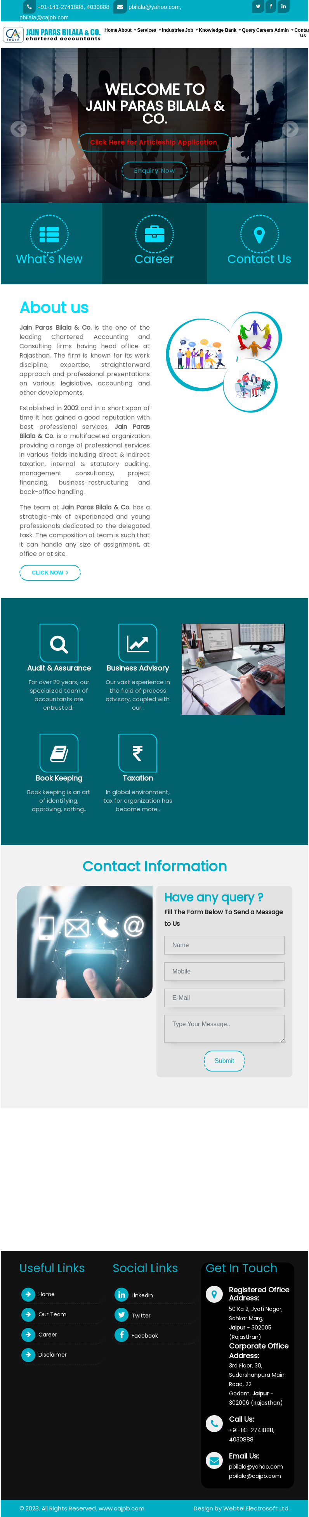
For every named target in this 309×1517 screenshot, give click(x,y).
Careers (265, 30)
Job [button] (190, 30)
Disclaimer (44, 1355)
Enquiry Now (154, 170)
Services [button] (147, 30)
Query (248, 30)
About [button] (125, 30)
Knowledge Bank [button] (218, 30)
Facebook (136, 1336)
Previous (18, 129)
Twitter (133, 1315)
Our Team (43, 1314)
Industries (173, 30)
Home (110, 30)
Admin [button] (282, 30)
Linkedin (134, 1295)
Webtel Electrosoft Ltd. (256, 1508)
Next (290, 129)
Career (39, 1334)
